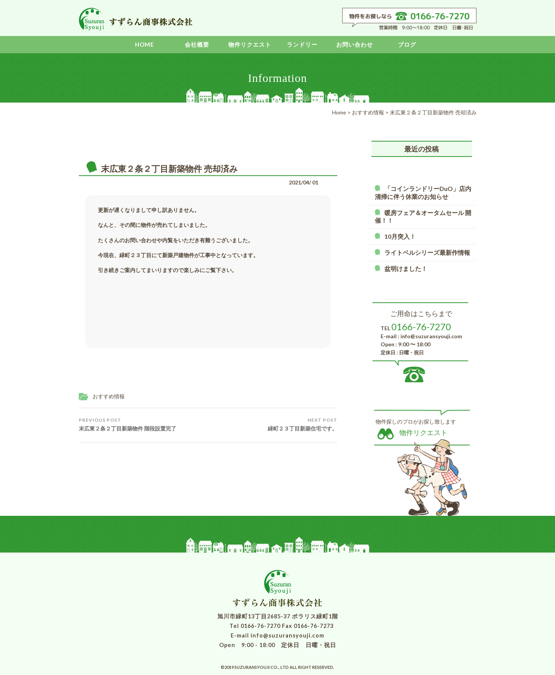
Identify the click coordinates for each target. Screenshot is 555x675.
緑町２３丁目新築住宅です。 (302, 424)
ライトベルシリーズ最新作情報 (427, 252)
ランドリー (302, 44)
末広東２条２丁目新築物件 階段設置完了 (127, 424)
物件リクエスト (249, 44)
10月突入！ (400, 236)
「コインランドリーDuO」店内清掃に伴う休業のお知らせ (423, 192)
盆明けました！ (405, 268)
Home (144, 44)
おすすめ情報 (109, 396)
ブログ (407, 44)
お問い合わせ (354, 44)
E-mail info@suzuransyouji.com (277, 635)
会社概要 (197, 44)
